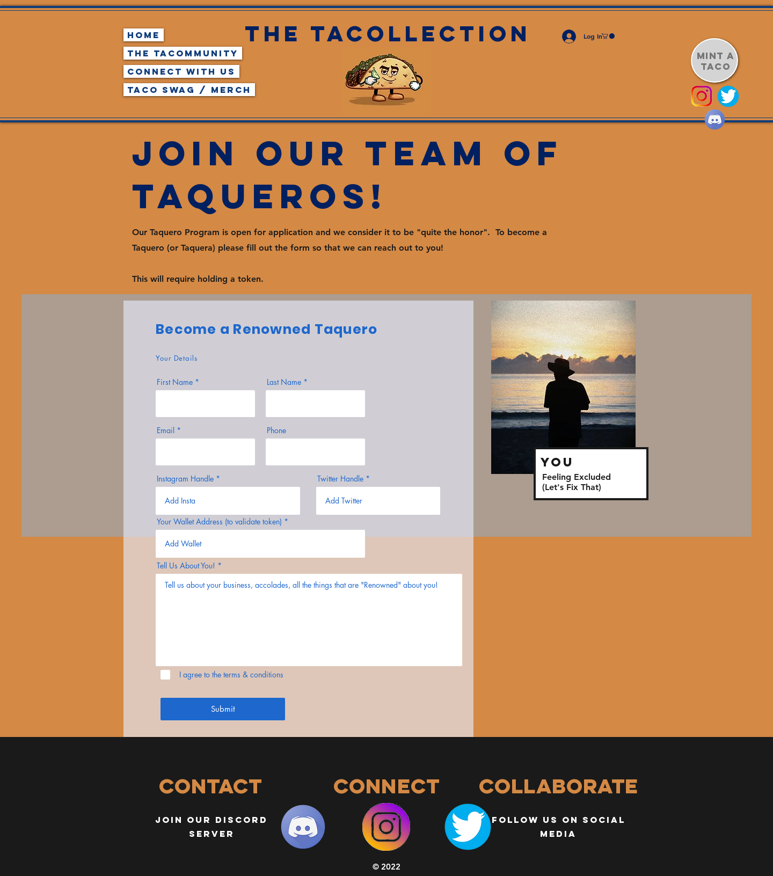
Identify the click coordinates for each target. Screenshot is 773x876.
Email (165, 430)
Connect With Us (181, 71)
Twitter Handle (340, 479)
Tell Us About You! (186, 566)
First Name (175, 382)
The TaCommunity (182, 53)
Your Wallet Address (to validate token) (219, 521)
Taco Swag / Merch (189, 89)
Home (143, 35)
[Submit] (223, 709)
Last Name (284, 382)
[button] (608, 36)
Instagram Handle (185, 479)
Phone (276, 430)
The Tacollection (388, 33)
